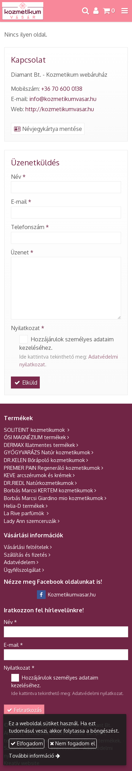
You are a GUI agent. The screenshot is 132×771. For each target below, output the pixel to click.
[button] (124, 11)
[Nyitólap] (22, 11)
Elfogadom (27, 743)
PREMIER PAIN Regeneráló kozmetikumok (52, 468)
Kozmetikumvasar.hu (66, 594)
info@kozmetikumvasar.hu (62, 98)
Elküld (25, 382)
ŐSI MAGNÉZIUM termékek (35, 437)
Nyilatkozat (27, 327)
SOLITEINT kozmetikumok (35, 429)
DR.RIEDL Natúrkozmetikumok (39, 483)
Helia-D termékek (24, 506)
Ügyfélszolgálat (22, 570)
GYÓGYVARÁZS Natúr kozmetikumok (47, 452)
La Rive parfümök (24, 513)
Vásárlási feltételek (26, 547)
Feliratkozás (24, 710)
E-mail (21, 201)
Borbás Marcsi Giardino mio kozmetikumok (53, 498)
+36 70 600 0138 (61, 88)
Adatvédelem (19, 562)
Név (18, 176)
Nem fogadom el (72, 743)
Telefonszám (30, 226)
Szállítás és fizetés (25, 554)
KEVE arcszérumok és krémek (37, 475)
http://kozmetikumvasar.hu (59, 109)
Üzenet (22, 252)
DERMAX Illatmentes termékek (39, 445)
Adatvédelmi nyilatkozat (97, 693)
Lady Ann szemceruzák (30, 521)
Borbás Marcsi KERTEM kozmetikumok (48, 490)
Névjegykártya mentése (47, 128)
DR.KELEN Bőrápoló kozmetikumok (44, 460)
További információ (31, 755)
